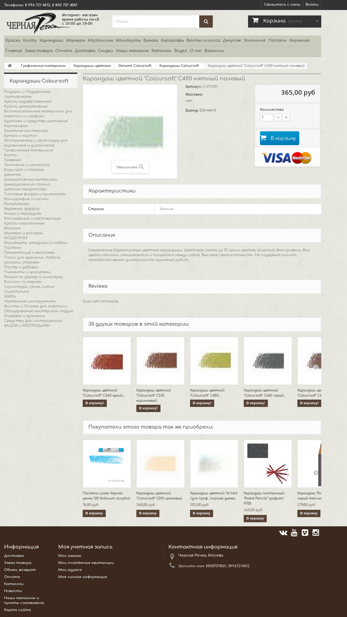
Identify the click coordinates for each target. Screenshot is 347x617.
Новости (13, 591)
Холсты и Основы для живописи (35, 306)
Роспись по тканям (23, 282)
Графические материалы (28, 150)
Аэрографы (172, 40)
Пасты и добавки (21, 267)
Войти (312, 4)
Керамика (300, 40)
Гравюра (12, 160)
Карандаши (51, 40)
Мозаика (12, 228)
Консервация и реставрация (32, 218)
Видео (180, 51)
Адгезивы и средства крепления (36, 121)
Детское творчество (25, 189)
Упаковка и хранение (24, 316)
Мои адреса (70, 570)
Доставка (85, 51)
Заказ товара (39, 51)
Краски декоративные (26, 106)
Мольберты (128, 40)
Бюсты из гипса (203, 40)
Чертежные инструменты (30, 301)
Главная (13, 51)
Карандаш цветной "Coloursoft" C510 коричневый (153, 396)
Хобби (10, 296)
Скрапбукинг (16, 291)
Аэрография (16, 126)
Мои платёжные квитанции (86, 563)
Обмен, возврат (20, 570)
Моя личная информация (82, 577)
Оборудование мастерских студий (38, 311)
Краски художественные (28, 101)
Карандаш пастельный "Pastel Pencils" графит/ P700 (264, 498)
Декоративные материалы (30, 179)
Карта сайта (17, 610)
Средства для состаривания (33, 321)
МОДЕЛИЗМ (15, 238)
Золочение (255, 40)
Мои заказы (69, 556)
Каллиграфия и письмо (26, 199)
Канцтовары (16, 204)
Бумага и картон (20, 136)
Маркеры (75, 40)
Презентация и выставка (29, 252)
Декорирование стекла (27, 184)
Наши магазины (132, 51)
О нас (196, 51)
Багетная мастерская (26, 131)
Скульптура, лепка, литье (29, 287)
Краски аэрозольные (24, 223)
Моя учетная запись (85, 547)
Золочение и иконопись (27, 165)
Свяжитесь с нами (282, 4)
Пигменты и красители (27, 272)
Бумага (150, 40)
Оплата (63, 51)
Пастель (277, 40)
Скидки (105, 51)
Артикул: (193, 87)
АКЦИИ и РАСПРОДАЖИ (27, 326)
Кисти (30, 40)
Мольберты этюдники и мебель (35, 243)
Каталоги (162, 51)
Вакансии (214, 51)
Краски (12, 40)
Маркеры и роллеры (23, 233)
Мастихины (100, 40)
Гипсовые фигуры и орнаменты (35, 194)
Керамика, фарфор (22, 209)
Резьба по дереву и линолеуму (33, 277)
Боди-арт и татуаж (24, 170)
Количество (272, 110)
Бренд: (192, 110)
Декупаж (232, 40)
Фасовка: (194, 94)
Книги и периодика (22, 214)
